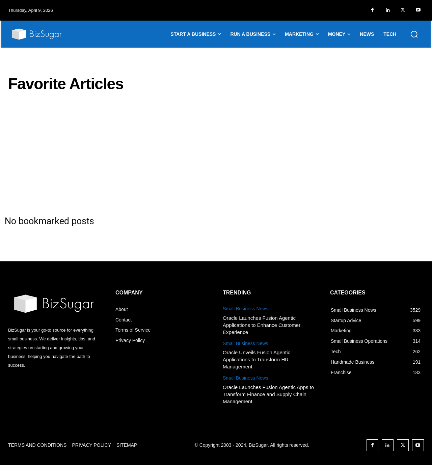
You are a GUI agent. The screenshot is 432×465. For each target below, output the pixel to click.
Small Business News (245, 308)
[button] (414, 34)
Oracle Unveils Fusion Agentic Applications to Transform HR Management (256, 359)
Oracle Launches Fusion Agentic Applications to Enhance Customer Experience (261, 325)
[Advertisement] (216, 154)
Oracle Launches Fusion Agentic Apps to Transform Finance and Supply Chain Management (268, 394)
